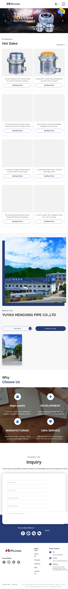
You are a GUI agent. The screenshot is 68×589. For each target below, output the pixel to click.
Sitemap (14, 584)
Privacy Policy (6, 584)
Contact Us (36, 572)
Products (37, 560)
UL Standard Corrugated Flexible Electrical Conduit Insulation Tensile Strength (17, 170)
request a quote (50, 328)
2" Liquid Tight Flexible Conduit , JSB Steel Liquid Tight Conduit (49, 170)
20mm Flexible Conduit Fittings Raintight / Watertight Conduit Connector (49, 125)
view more (61, 45)
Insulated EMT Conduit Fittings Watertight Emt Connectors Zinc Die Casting (49, 80)
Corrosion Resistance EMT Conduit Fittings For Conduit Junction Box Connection (17, 80)
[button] (31, 29)
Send (47, 530)
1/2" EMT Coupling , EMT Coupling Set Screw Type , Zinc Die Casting (49, 216)
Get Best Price (17, 85)
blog (35, 567)
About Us (36, 555)
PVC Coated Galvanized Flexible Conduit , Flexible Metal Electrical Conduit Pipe (17, 216)
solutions (37, 564)
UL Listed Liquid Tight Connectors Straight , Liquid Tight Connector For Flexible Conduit (17, 125)
